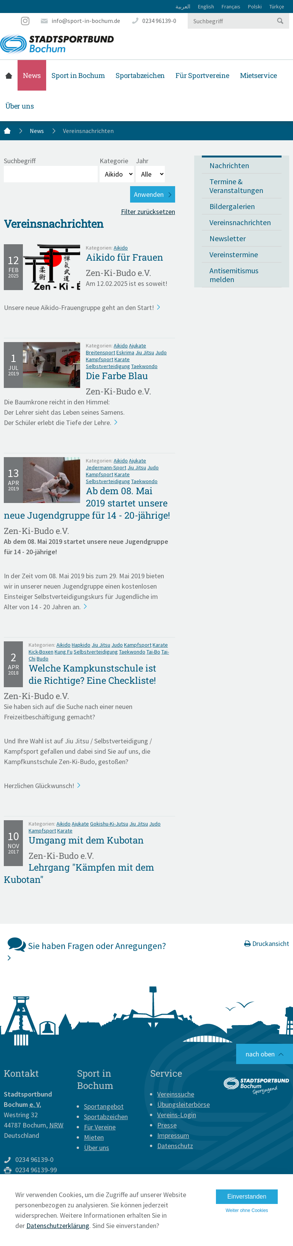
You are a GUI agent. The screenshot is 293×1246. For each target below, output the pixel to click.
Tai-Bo (153, 651)
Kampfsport (99, 359)
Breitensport (100, 352)
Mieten (94, 1137)
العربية (182, 6)
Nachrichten (229, 165)
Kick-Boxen (41, 651)
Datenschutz (175, 1145)
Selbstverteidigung (108, 366)
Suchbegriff (19, 160)
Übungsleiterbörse (183, 1104)
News (32, 75)
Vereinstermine (233, 254)
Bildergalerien (232, 206)
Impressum (173, 1135)
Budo (42, 658)
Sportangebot (104, 1106)
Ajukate (137, 345)
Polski (255, 6)
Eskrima (125, 352)
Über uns (19, 105)
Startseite (9, 75)
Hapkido (81, 644)
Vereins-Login (176, 1114)
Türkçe (276, 6)
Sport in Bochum (78, 75)
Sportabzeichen (140, 75)
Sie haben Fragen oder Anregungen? (87, 948)
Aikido (121, 247)
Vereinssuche (175, 1094)
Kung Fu (63, 651)
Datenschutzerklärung (57, 1225)
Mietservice (258, 75)
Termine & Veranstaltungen (236, 186)
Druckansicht (266, 943)
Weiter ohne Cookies (246, 1210)
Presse (167, 1125)
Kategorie (114, 160)
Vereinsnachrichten (240, 222)
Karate (122, 359)
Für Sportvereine (202, 75)
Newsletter (227, 238)
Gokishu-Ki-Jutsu (109, 823)
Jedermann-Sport (106, 467)
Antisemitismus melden (233, 275)
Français (231, 6)
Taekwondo (144, 366)
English (206, 6)
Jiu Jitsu (144, 352)
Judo (161, 352)
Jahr (142, 160)
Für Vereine (100, 1127)
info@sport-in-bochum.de (86, 20)
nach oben (260, 1054)
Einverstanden (246, 1196)
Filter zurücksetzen (148, 211)
